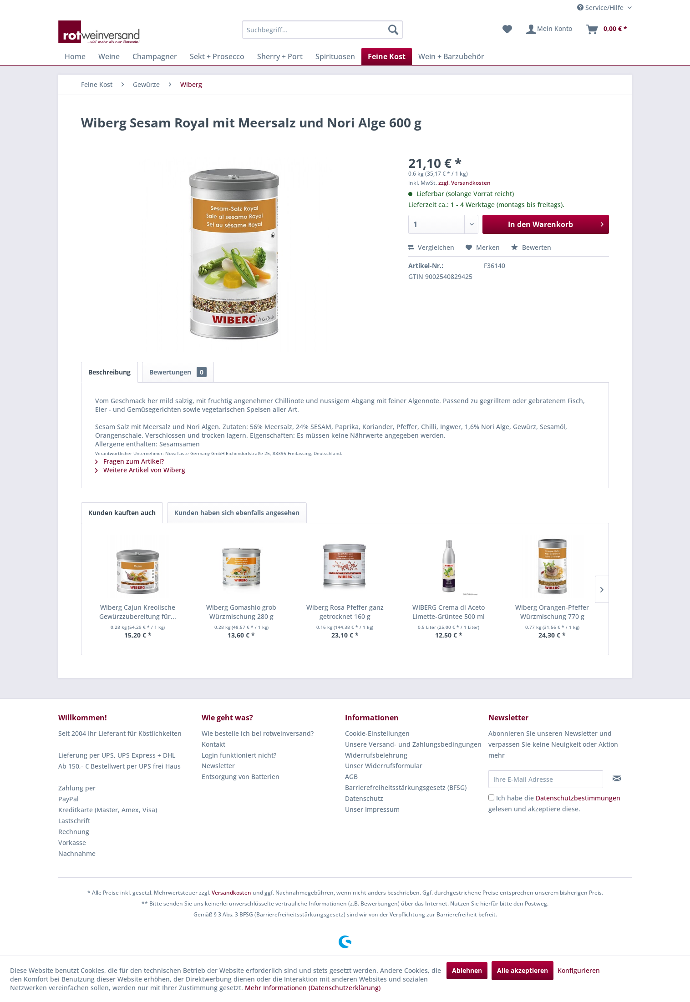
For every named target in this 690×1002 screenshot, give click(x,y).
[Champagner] (154, 56)
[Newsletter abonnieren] (617, 778)
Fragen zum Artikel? (129, 461)
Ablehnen (467, 970)
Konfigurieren (579, 970)
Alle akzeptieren (522, 970)
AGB (351, 776)
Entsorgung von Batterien (240, 776)
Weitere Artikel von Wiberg (140, 470)
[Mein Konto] (549, 29)
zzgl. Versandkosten (464, 183)
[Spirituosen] (335, 56)
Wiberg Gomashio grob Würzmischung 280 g (241, 612)
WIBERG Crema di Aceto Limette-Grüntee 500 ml (448, 612)
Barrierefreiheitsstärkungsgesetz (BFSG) (406, 787)
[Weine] (109, 56)
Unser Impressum (372, 809)
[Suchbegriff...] (322, 29)
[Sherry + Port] (280, 56)
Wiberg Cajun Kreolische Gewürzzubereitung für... (137, 612)
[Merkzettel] (507, 29)
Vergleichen (431, 247)
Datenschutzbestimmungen (578, 798)
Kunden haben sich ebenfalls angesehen (236, 512)
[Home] (75, 56)
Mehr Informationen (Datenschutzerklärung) (313, 987)
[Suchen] (393, 29)
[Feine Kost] (386, 56)
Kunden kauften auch (122, 512)
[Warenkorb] (606, 29)
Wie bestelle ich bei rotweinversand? (258, 733)
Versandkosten (231, 892)
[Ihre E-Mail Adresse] (545, 779)
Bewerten (531, 247)
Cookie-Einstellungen (377, 733)
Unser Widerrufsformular (383, 765)
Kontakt (213, 744)
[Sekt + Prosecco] (217, 56)
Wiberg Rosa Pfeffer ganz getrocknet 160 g (345, 612)
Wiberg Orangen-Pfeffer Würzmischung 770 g (552, 612)
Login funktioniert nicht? (239, 755)
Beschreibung (109, 372)
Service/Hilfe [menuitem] (601, 7)
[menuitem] (322, 29)
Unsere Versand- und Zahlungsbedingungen (413, 744)
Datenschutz (364, 798)
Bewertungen (178, 372)
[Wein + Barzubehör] (451, 56)
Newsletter (218, 765)
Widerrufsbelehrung (376, 755)
